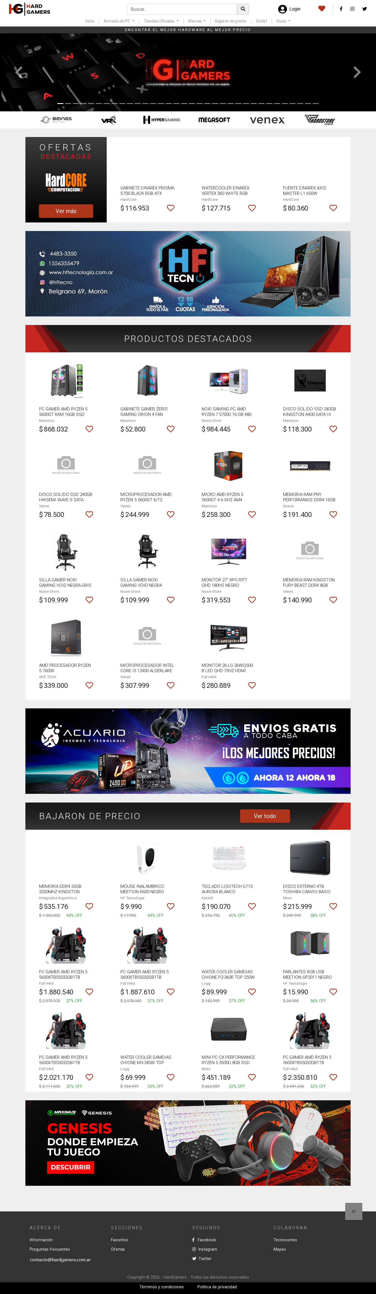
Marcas (195, 21)
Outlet (261, 21)
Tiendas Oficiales (159, 21)
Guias (281, 21)
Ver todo (265, 816)
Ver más (66, 211)
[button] (19, 72)
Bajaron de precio (230, 21)
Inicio (89, 21)
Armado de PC (117, 21)
